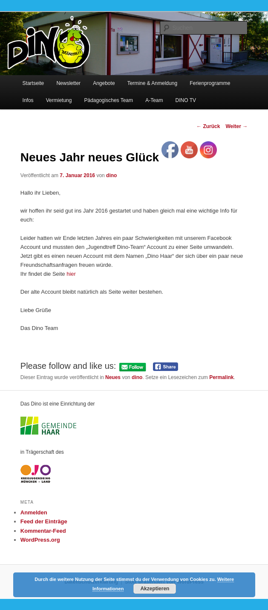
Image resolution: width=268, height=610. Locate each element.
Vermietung (59, 100)
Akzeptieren (154, 589)
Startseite (33, 83)
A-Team (154, 100)
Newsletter (68, 83)
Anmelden (33, 512)
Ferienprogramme (210, 83)
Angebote (104, 83)
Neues (113, 377)
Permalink (221, 377)
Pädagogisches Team (108, 100)
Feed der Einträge (43, 521)
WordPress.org (40, 540)
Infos (28, 100)
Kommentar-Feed (43, 531)
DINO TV (186, 100)
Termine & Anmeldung (152, 83)
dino (111, 175)
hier (71, 274)
